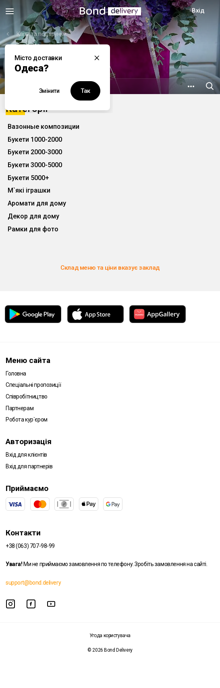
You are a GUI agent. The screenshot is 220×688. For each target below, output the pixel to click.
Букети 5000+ (28, 178)
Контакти (23, 532)
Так (85, 90)
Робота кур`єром (27, 419)
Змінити (49, 91)
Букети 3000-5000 (35, 165)
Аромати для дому (37, 203)
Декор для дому (33, 216)
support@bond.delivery (33, 582)
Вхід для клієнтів (26, 454)
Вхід (198, 10)
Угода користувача (110, 635)
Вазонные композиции (43, 126)
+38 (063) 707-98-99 (30, 546)
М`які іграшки (29, 190)
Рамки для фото (33, 229)
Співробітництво (27, 396)
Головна (16, 373)
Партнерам (19, 408)
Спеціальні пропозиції (33, 385)
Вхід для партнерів (29, 466)
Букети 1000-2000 (35, 139)
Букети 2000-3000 (35, 152)
